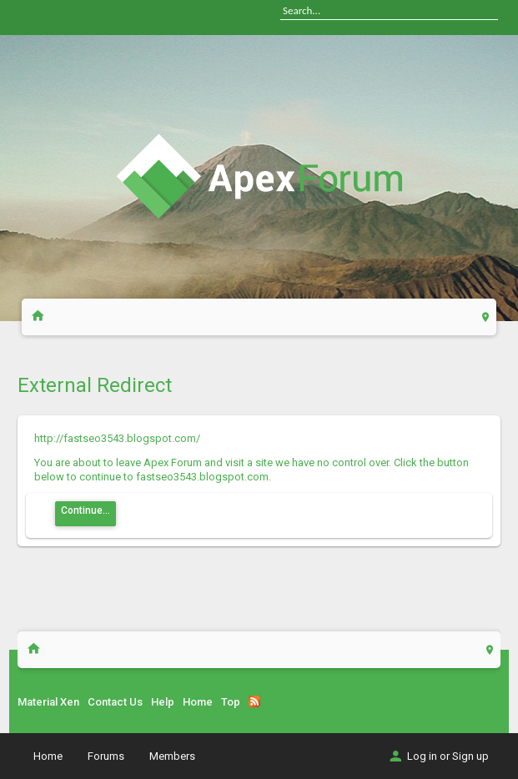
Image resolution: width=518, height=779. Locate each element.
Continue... (85, 510)
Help (162, 702)
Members (172, 756)
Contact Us (115, 702)
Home (198, 702)
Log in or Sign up (438, 756)
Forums (106, 756)
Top (230, 702)
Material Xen (48, 702)
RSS (254, 701)
